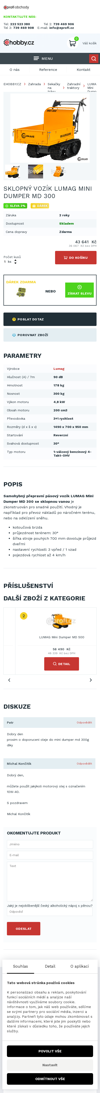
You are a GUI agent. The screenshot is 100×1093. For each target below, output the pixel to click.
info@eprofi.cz (61, 28)
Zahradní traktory (73, 86)
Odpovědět (84, 722)
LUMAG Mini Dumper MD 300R (50, 637)
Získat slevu (79, 290)
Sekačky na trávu (54, 87)
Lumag (59, 368)
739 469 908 (23, 28)
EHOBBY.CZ (12, 84)
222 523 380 (20, 24)
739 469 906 (63, 24)
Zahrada (34, 84)
